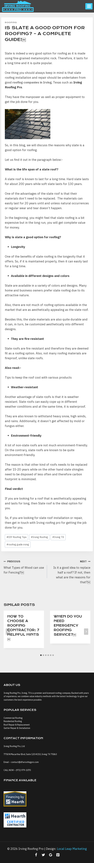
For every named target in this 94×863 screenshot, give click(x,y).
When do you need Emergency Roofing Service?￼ (68, 625)
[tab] (41, 655)
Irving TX (58, 537)
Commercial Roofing (13, 718)
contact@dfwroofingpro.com (25, 762)
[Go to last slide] (8, 631)
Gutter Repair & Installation (17, 728)
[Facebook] (36, 854)
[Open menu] (88, 6)
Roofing (11, 22)
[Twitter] (43, 854)
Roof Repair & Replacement (17, 724)
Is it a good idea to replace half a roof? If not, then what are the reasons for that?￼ (70, 571)
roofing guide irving (18, 544)
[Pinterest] (58, 854)
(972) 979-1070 (23, 770)
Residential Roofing (13, 721)
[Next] (86, 631)
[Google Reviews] (50, 854)
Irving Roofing (39, 537)
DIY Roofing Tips (17, 537)
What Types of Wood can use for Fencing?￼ (24, 566)
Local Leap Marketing (72, 849)
